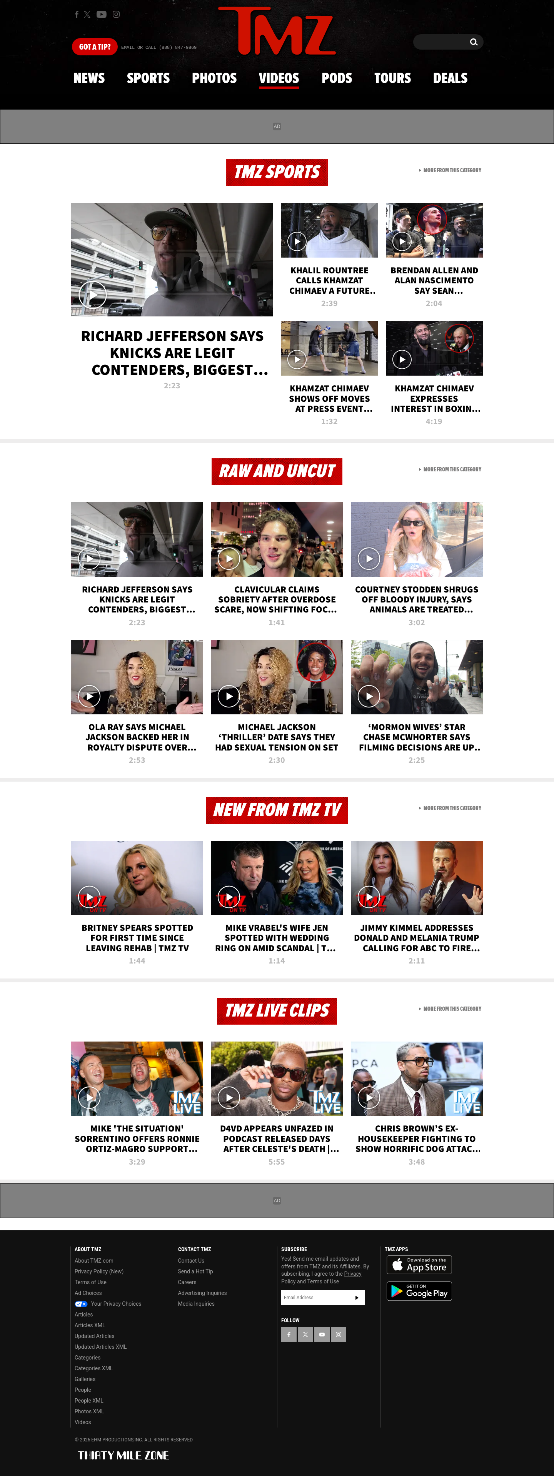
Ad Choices (88, 1293)
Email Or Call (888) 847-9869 (159, 47)
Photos (214, 79)
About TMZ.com (94, 1261)
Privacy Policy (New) (99, 1271)
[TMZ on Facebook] (76, 14)
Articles (84, 1314)
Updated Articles (94, 1336)
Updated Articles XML (101, 1347)
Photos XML (89, 1411)
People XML (89, 1401)
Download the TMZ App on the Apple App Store (419, 1265)
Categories (87, 1358)
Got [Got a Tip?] (94, 47)
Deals (450, 79)
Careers (187, 1282)
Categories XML (94, 1368)
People (83, 1390)
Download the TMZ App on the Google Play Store (419, 1291)
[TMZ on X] (88, 14)
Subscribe (357, 1297)
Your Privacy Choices (108, 1304)
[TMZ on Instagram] (116, 14)
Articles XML (90, 1325)
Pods (337, 79)
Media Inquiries (196, 1304)
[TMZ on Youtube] (101, 14)
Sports (148, 79)
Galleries (85, 1379)
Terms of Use (91, 1282)
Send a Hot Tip (195, 1271)
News (89, 79)
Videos (279, 79)
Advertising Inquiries (202, 1293)
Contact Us (191, 1261)
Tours (392, 79)
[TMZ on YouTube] (322, 1334)
